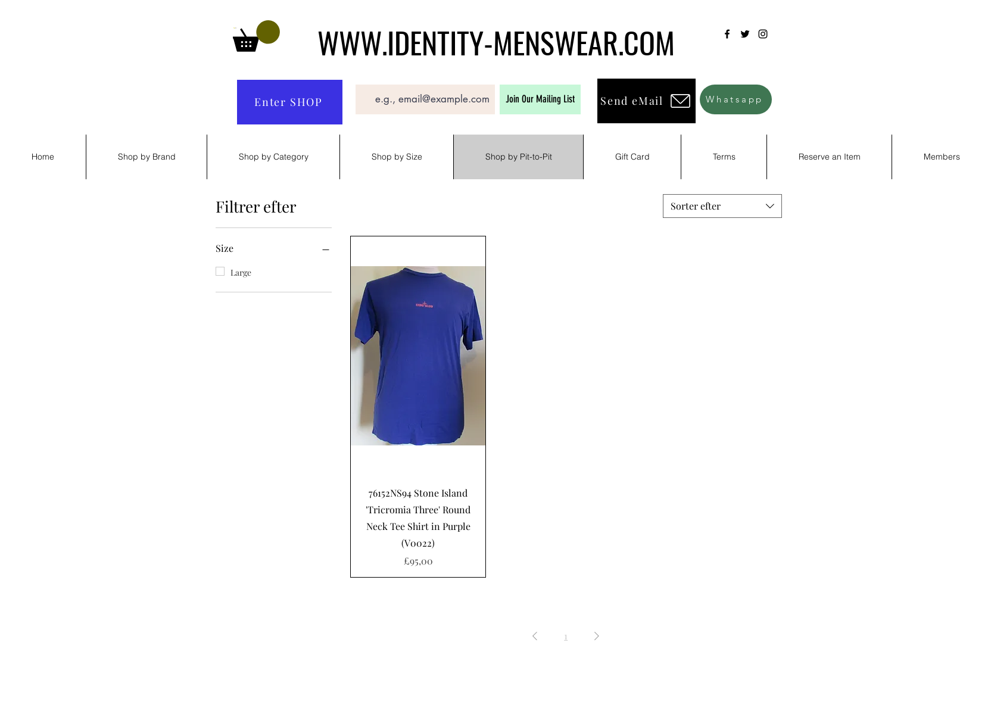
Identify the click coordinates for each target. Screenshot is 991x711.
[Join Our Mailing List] (540, 99)
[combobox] (722, 206)
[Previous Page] (535, 636)
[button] (256, 36)
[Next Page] (597, 636)
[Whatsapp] (736, 99)
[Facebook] (727, 34)
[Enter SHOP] (289, 102)
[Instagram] (763, 34)
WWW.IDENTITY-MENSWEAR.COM (496, 42)
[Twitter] (745, 34)
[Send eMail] (646, 101)
